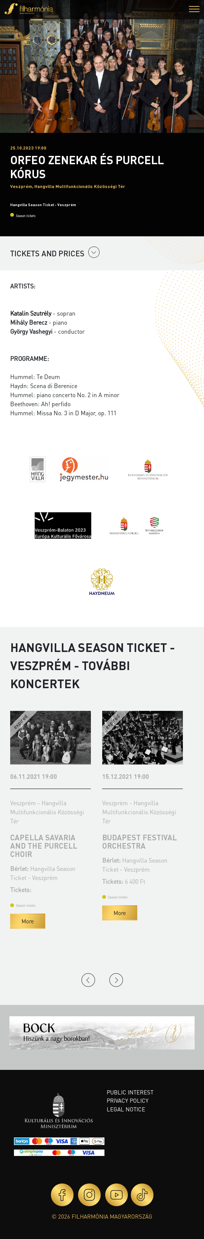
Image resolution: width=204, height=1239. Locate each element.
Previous (88, 980)
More (27, 921)
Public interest (130, 1092)
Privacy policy (128, 1100)
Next (116, 980)
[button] (194, 10)
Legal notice (126, 1109)
